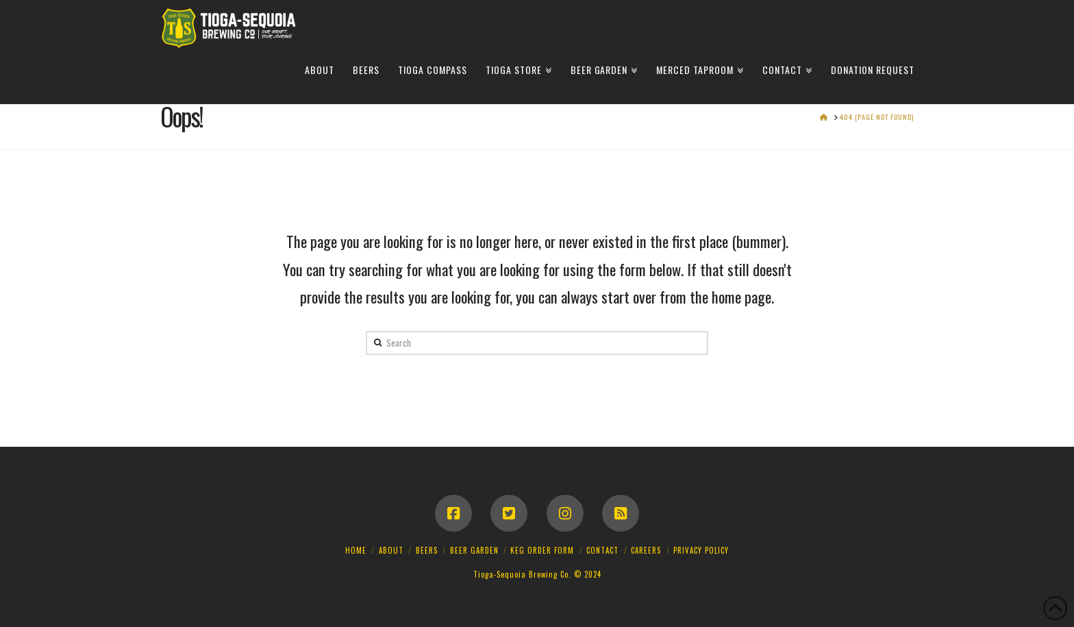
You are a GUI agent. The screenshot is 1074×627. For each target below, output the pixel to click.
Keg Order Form (542, 550)
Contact (602, 550)
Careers (646, 550)
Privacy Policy (701, 550)
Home (355, 550)
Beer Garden (474, 550)
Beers (427, 550)
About (391, 550)
